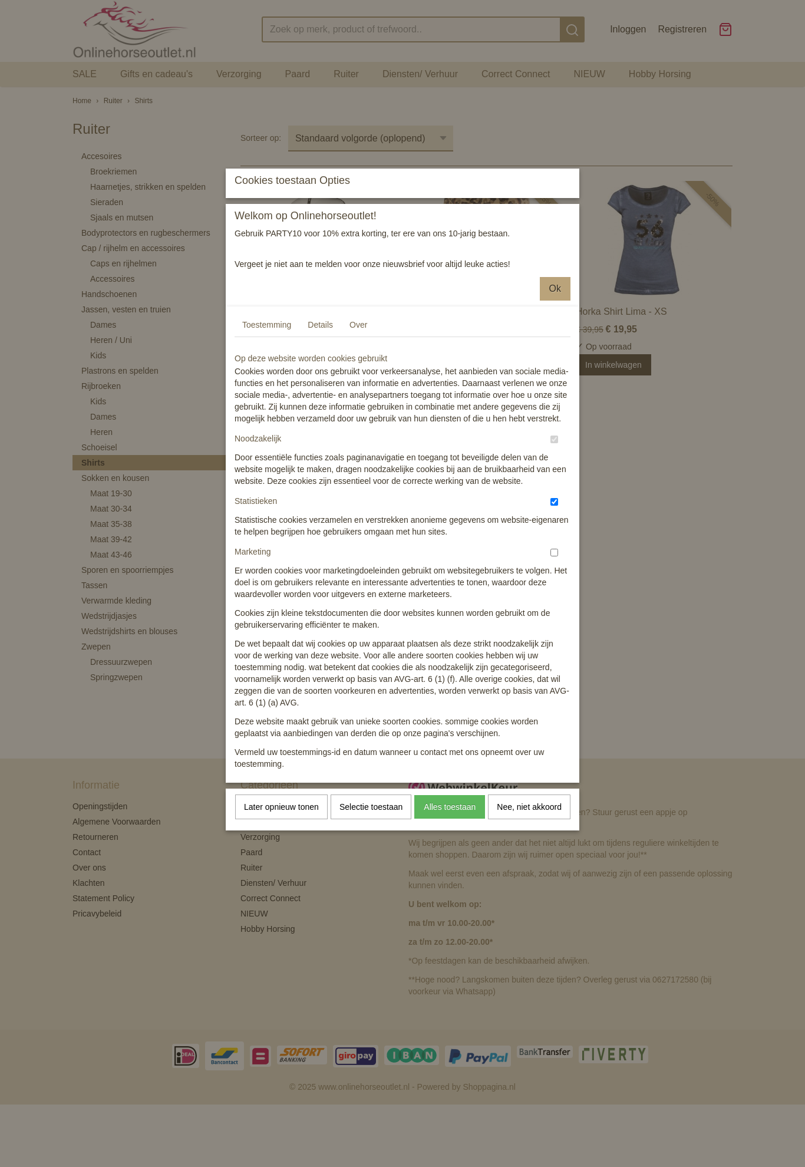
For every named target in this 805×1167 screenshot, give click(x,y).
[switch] (554, 544)
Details (320, 429)
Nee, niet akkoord (529, 911)
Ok (555, 393)
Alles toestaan (450, 911)
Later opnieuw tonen (281, 911)
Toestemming (266, 429)
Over (358, 429)
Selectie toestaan (370, 911)
